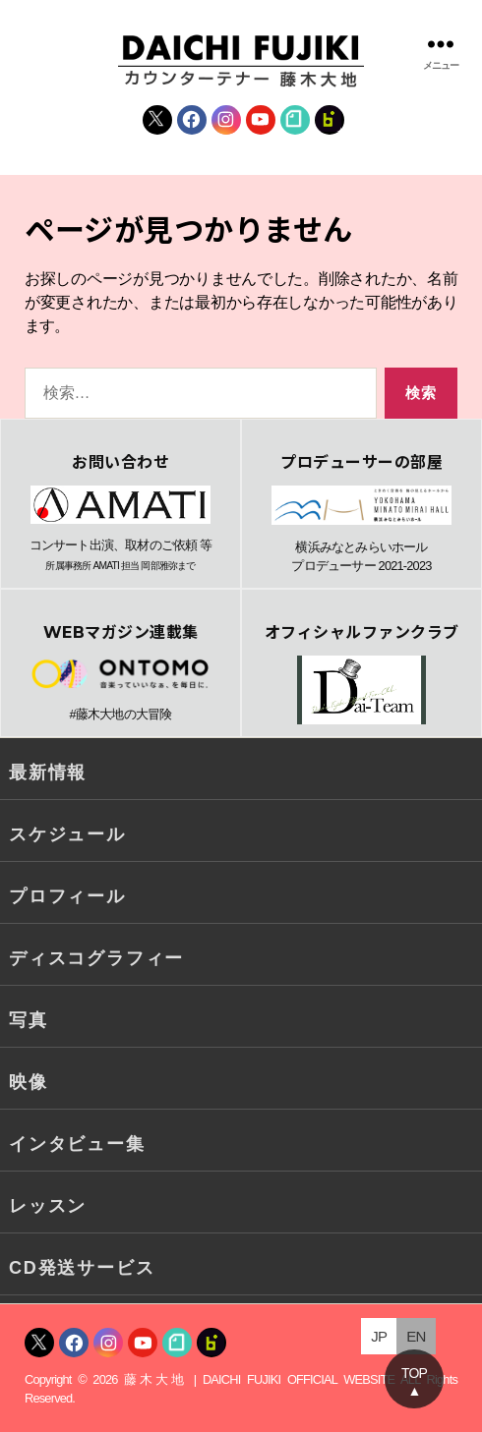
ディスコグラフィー (96, 958)
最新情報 (48, 772)
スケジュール (67, 834)
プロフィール (67, 896)
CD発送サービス (81, 1268)
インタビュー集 (77, 1144)
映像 (28, 1082)
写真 (28, 1020)
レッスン (48, 1206)
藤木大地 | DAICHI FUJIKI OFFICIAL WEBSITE (259, 1379)
